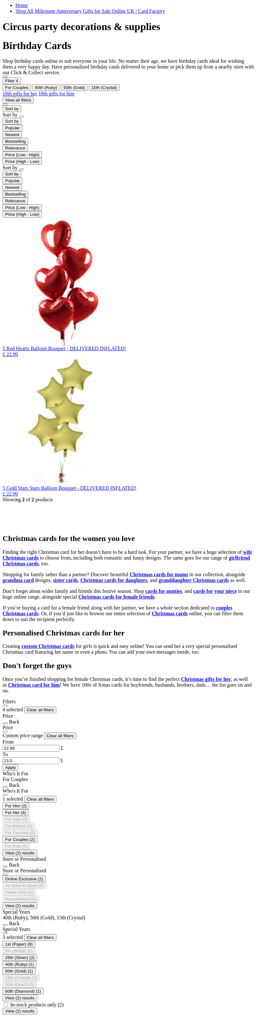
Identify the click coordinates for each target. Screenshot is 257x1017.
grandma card (18, 580)
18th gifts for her (20, 93)
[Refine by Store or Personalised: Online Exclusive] (24, 879)
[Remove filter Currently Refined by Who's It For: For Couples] (17, 87)
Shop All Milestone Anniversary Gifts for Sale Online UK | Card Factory (90, 11)
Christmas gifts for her (206, 679)
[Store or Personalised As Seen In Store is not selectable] (24, 885)
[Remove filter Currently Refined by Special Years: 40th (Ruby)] (46, 87)
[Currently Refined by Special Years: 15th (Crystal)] (21, 977)
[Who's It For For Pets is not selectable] (16, 846)
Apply (10, 767)
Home (21, 5)
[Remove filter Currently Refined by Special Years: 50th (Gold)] (74, 87)
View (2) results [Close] (20, 853)
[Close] (5, 705)
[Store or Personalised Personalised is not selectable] (21, 899)
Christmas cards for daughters (113, 580)
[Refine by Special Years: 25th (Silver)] (20, 957)
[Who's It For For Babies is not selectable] (19, 826)
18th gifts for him (56, 93)
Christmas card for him (34, 685)
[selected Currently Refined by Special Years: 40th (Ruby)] (20, 964)
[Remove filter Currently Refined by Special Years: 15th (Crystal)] (104, 87)
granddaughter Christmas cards (194, 580)
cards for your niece (215, 591)
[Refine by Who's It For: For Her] (16, 812)
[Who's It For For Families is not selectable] (20, 832)
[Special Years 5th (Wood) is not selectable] (19, 951)
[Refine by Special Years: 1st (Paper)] (19, 944)
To (5, 754)
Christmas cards (170, 613)
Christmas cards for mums (159, 574)
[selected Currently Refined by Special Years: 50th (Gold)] (19, 971)
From (8, 742)
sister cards (65, 580)
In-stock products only (37, 1004)
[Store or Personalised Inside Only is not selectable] (19, 892)
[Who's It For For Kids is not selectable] (16, 819)
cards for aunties (163, 591)
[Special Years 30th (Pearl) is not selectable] (20, 984)
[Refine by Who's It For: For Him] (16, 806)
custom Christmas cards (47, 646)
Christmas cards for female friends (116, 597)
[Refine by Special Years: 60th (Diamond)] (23, 991)
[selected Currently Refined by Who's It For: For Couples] (20, 839)
